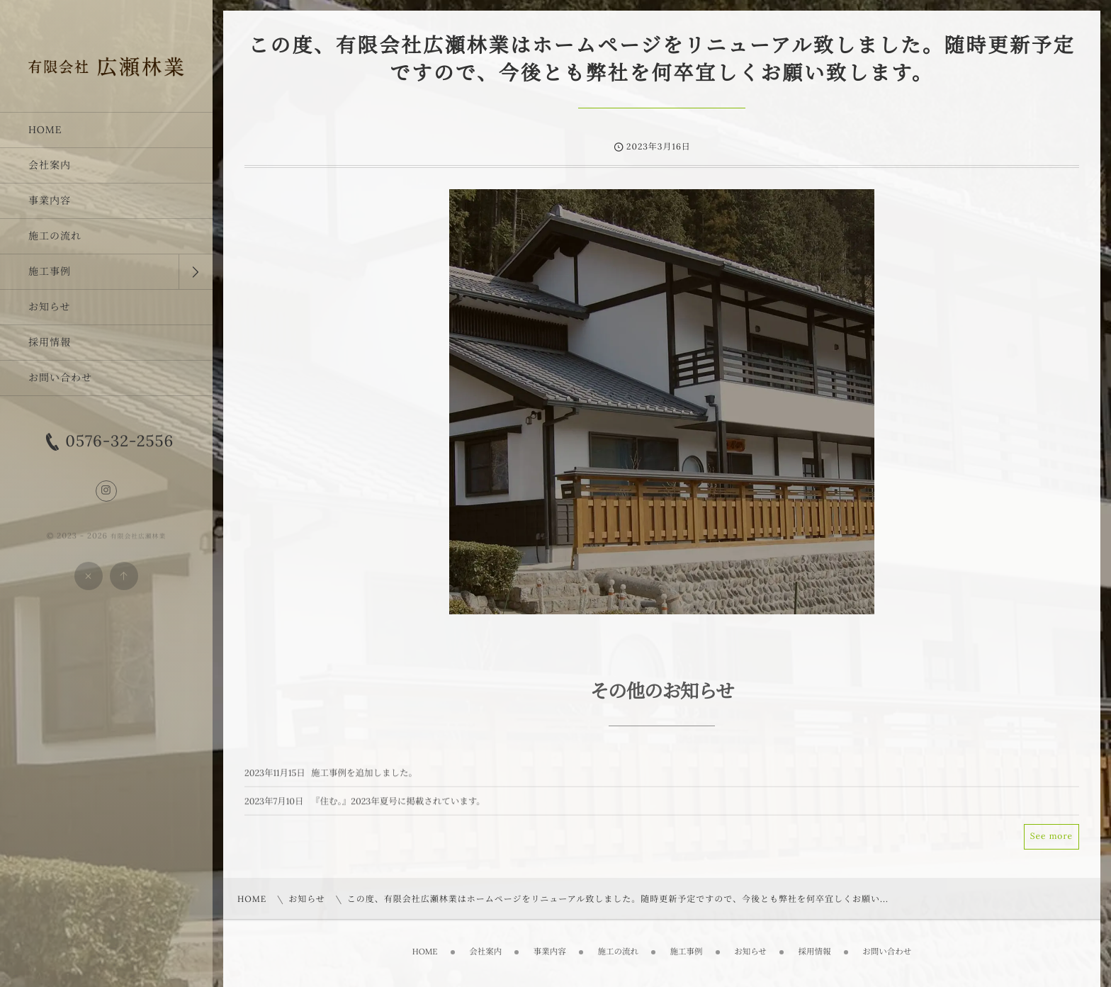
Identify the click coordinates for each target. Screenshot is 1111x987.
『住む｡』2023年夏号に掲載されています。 (398, 807)
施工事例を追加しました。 (364, 778)
